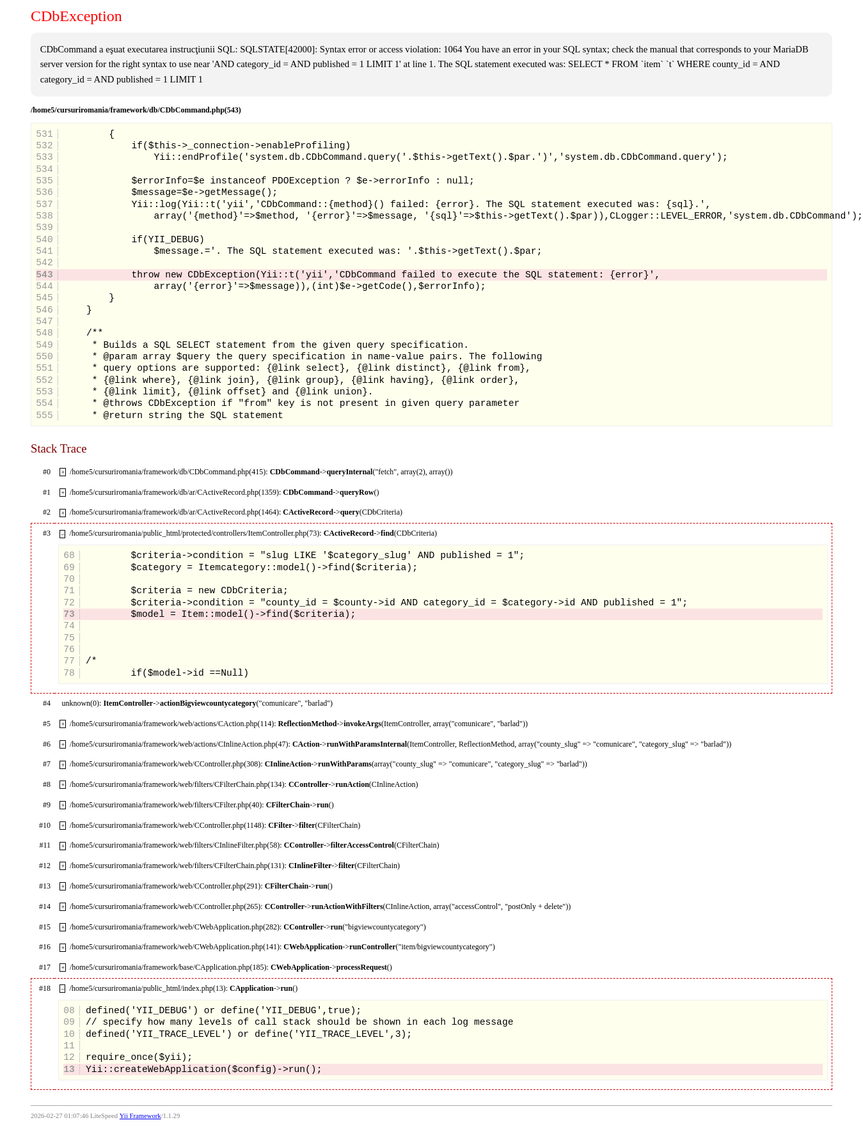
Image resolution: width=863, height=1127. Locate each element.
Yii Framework (140, 1115)
